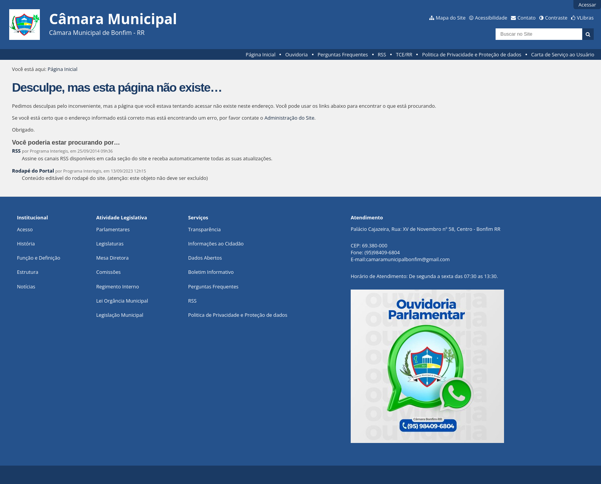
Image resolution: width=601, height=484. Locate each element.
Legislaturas (109, 243)
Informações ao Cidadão (216, 243)
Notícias (26, 286)
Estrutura (27, 271)
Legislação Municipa (119, 314)
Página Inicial (261, 54)
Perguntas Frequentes (342, 54)
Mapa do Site (451, 17)
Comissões (108, 271)
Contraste (556, 17)
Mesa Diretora (112, 257)
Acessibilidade (491, 17)
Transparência (204, 229)
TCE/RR (404, 54)
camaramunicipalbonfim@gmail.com (408, 259)
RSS (382, 54)
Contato (526, 17)
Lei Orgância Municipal (122, 300)
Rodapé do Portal (33, 170)
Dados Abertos (205, 257)
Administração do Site (289, 117)
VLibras (585, 17)
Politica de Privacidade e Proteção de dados (471, 54)
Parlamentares (113, 229)
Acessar (587, 4)
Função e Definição (38, 257)
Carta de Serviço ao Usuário (562, 54)
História (26, 243)
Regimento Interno (117, 286)
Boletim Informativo (211, 271)
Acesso (25, 229)
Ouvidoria (296, 54)
